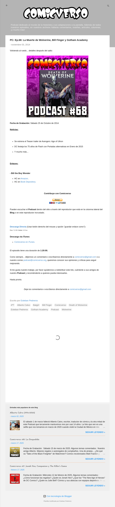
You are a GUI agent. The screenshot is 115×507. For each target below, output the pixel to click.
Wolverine (66, 309)
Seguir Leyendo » (95, 432)
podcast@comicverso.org (34, 260)
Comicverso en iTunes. (24, 242)
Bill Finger (47, 305)
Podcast (55, 309)
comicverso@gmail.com (85, 257)
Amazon (24, 178)
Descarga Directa (18, 227)
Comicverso (60, 305)
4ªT (12, 305)
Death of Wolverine (78, 305)
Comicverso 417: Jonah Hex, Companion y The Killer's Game (38, 466)
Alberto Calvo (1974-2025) (22, 413)
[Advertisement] (57, 381)
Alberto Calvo (23, 305)
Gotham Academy (39, 309)
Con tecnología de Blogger (57, 496)
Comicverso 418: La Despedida (24, 440)
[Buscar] (108, 6)
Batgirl (36, 305)
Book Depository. (28, 182)
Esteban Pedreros (19, 309)
